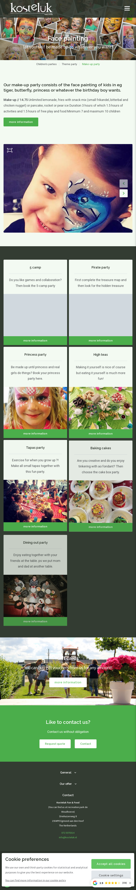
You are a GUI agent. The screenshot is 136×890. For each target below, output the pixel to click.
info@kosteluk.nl (68, 837)
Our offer (66, 784)
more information (21, 122)
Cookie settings (111, 875)
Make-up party (91, 64)
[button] (124, 183)
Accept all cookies (111, 864)
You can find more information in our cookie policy (35, 880)
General (65, 772)
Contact (85, 743)
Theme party (69, 64)
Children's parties (46, 64)
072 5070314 (67, 832)
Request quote (55, 743)
